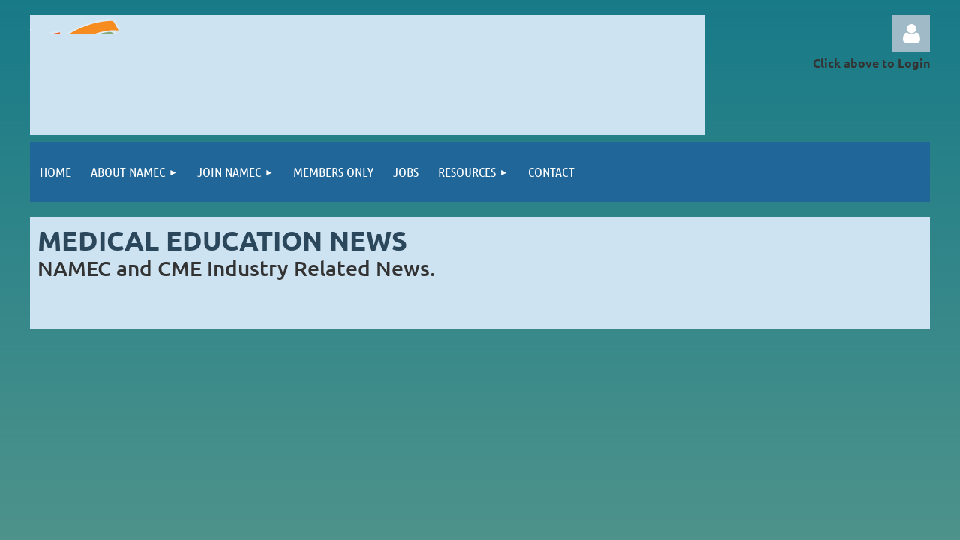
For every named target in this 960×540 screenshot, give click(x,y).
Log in (911, 33)
